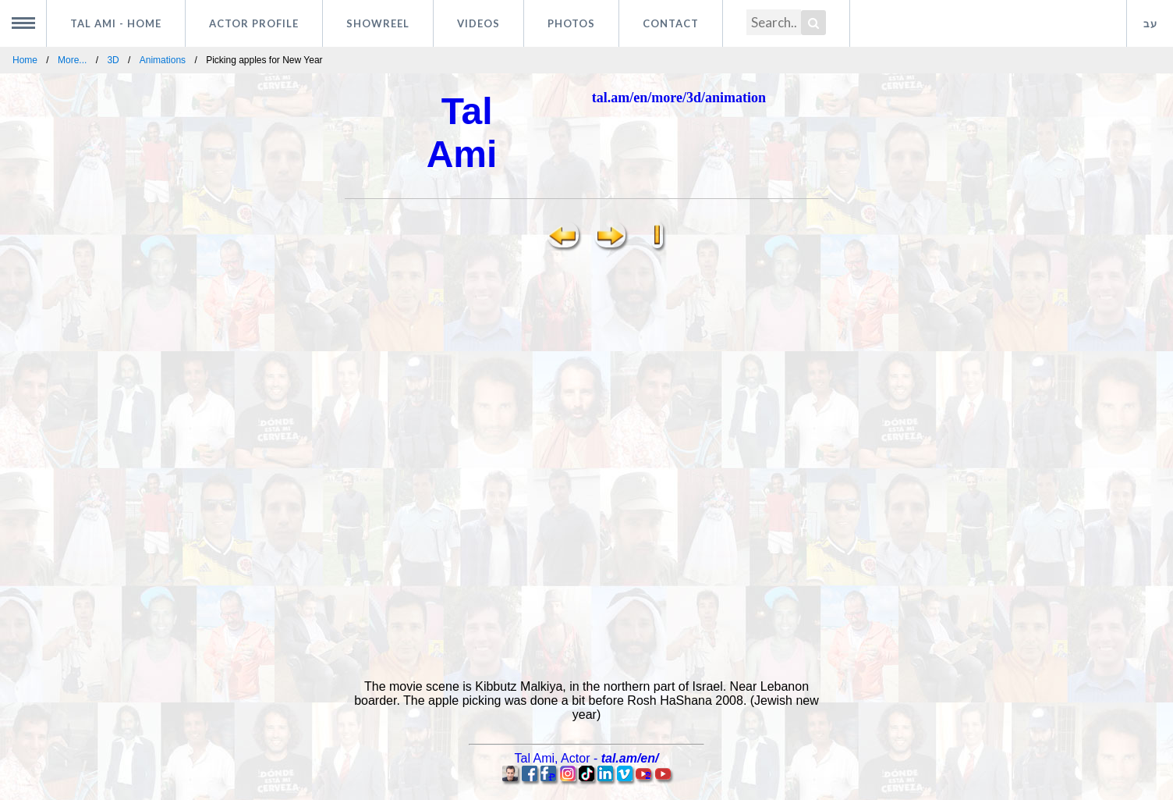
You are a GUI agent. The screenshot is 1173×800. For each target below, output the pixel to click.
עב (1150, 23)
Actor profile (254, 23)
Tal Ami (115, 23)
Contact (671, 23)
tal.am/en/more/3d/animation (679, 97)
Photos (571, 23)
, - (587, 758)
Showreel (377, 23)
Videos (478, 23)
